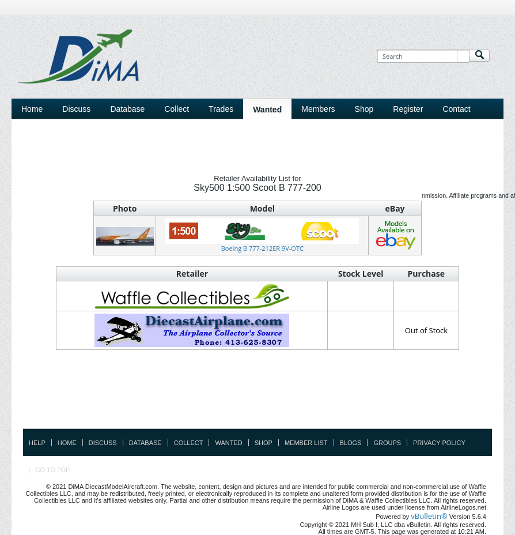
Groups (387, 442)
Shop (263, 442)
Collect (188, 442)
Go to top (52, 469)
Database (145, 442)
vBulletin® (429, 516)
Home (32, 109)
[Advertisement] (257, 402)
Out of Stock (426, 330)
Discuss (76, 109)
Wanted (228, 442)
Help (37, 442)
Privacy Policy (439, 442)
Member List (306, 442)
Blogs (351, 442)
